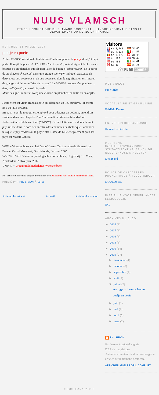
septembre (120, 272)
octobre (118, 266)
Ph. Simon (117, 337)
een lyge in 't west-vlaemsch (130, 289)
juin (116, 303)
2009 (113, 254)
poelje (78, 59)
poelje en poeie (122, 295)
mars (117, 321)
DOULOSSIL (113, 181)
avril (117, 315)
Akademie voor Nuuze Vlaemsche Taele (72, 175)
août (117, 278)
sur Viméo (111, 89)
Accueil (50, 196)
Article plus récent (13, 196)
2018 (113, 224)
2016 (113, 236)
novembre (120, 260)
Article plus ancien (86, 196)
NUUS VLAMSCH (79, 20)
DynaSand (111, 158)
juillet (118, 284)
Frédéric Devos (114, 109)
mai (116, 309)
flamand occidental (116, 129)
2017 (113, 230)
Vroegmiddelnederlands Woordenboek (38, 165)
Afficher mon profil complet (128, 365)
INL (107, 204)
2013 (113, 242)
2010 (113, 248)
